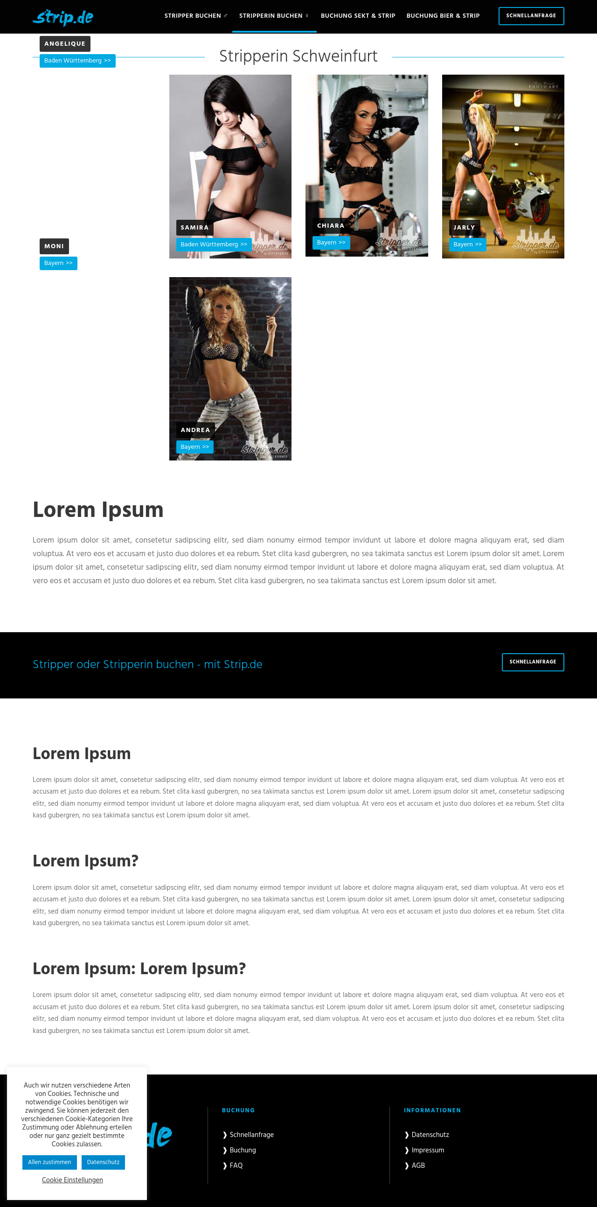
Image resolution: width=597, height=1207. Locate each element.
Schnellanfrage (531, 16)
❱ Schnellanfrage (248, 1135)
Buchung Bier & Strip (443, 16)
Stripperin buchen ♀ (274, 16)
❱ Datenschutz (426, 1135)
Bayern (326, 242)
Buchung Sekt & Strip (358, 16)
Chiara (331, 226)
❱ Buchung (239, 1150)
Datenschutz (103, 1162)
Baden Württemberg (73, 61)
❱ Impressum (424, 1150)
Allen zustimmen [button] (49, 1162)
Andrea (196, 430)
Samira (195, 228)
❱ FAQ (232, 1166)
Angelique (65, 44)
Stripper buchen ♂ (196, 16)
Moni (54, 246)
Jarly (465, 228)
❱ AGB (414, 1166)
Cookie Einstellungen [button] (72, 1181)
